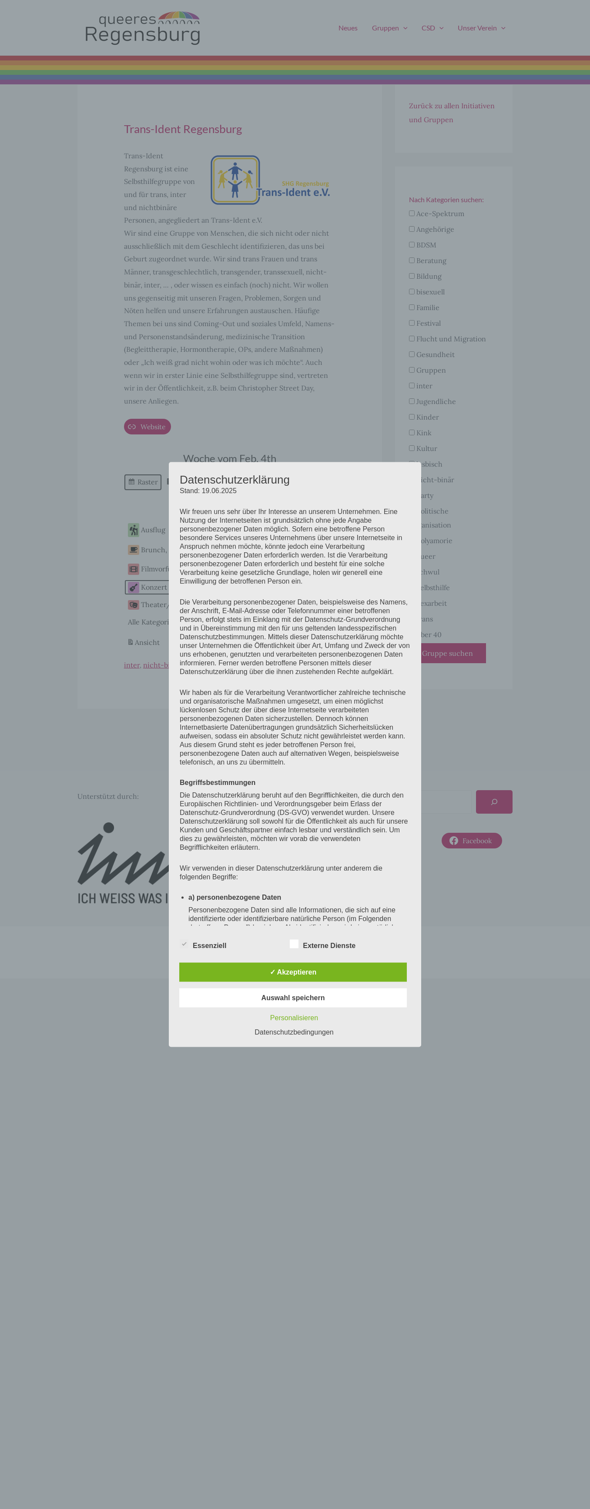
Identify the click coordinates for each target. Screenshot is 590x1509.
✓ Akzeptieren (293, 972)
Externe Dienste (322, 944)
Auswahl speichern (293, 998)
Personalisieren (294, 1018)
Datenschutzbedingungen (294, 1032)
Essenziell (203, 944)
